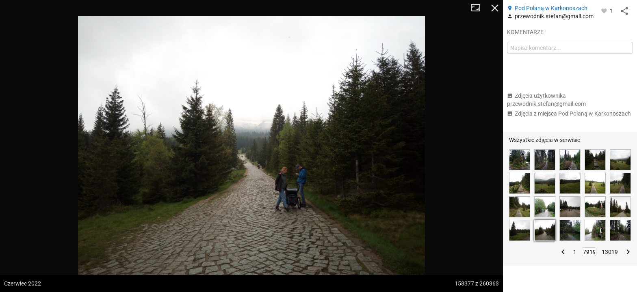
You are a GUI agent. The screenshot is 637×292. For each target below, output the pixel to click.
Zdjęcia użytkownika (546, 99)
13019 (610, 252)
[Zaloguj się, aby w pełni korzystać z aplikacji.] (605, 10)
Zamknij (495, 8)
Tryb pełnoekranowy (478, 8)
